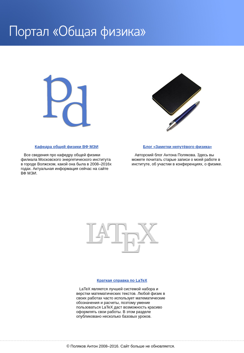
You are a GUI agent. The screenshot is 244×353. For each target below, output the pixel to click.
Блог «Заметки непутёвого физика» (177, 146)
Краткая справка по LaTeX (122, 280)
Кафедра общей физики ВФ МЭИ (66, 146)
